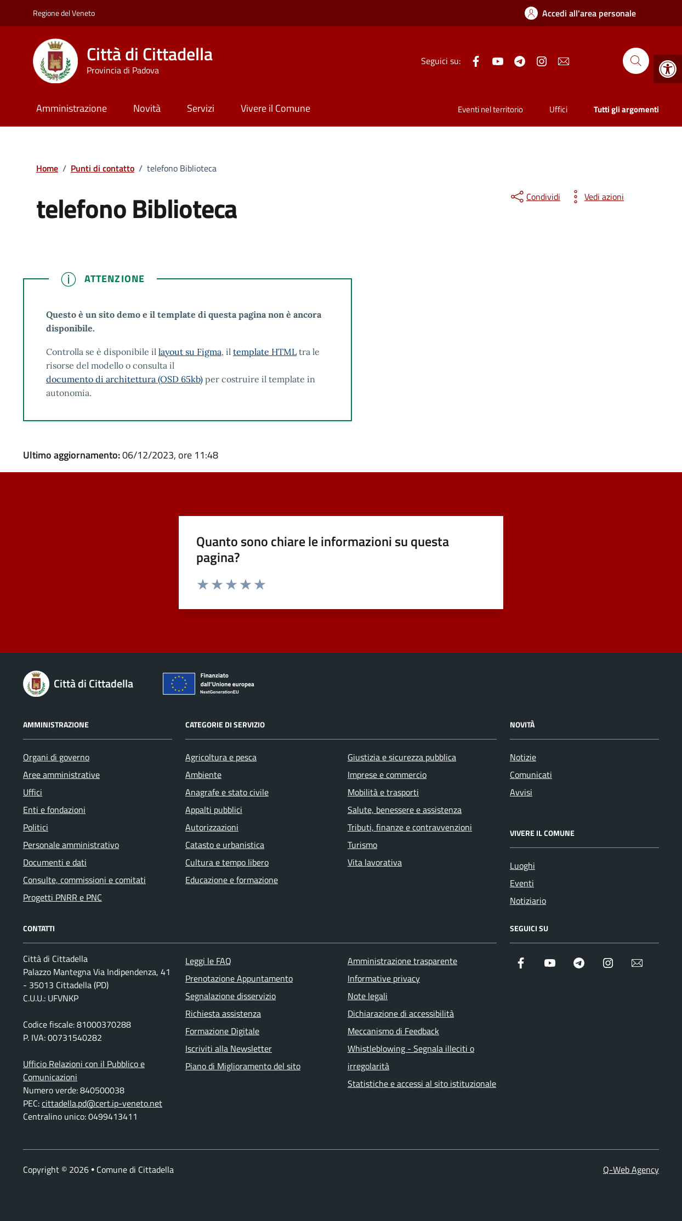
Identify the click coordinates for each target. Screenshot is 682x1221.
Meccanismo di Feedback (393, 1030)
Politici (35, 827)
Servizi (200, 108)
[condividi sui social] (534, 196)
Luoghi (522, 865)
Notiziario (528, 900)
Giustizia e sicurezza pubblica (402, 757)
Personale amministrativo (71, 844)
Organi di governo (56, 757)
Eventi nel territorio (490, 109)
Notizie (523, 757)
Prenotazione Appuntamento (239, 978)
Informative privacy (384, 978)
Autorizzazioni (211, 827)
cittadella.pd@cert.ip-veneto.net (102, 1103)
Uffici (558, 109)
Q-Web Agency (631, 1169)
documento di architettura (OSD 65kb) (124, 379)
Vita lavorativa (375, 862)
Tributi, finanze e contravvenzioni (410, 827)
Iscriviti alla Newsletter (228, 1048)
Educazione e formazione (231, 879)
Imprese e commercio (387, 774)
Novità (147, 108)
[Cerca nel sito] (636, 61)
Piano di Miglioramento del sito (242, 1066)
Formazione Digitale (222, 1030)
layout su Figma (189, 351)
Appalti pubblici (213, 809)
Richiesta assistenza (223, 1013)
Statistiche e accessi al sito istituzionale (422, 1083)
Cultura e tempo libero (227, 862)
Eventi (522, 883)
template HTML (265, 351)
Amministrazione (71, 108)
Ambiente (203, 774)
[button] (667, 69)
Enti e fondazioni (54, 809)
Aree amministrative (61, 774)
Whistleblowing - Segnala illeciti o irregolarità (411, 1057)
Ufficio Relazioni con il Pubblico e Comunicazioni (84, 1070)
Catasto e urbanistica (224, 844)
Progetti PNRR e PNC (62, 897)
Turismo (362, 844)
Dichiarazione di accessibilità (401, 1013)
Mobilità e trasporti (383, 792)
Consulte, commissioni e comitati (84, 879)
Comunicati (531, 774)
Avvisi (521, 792)
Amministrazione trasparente (402, 960)
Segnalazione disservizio (230, 995)
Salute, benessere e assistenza (405, 809)
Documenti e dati (55, 862)
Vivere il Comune (275, 108)
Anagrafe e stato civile (227, 792)
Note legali (368, 995)
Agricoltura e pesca (221, 757)
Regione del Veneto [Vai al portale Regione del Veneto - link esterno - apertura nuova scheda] (64, 13)
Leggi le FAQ (208, 960)
